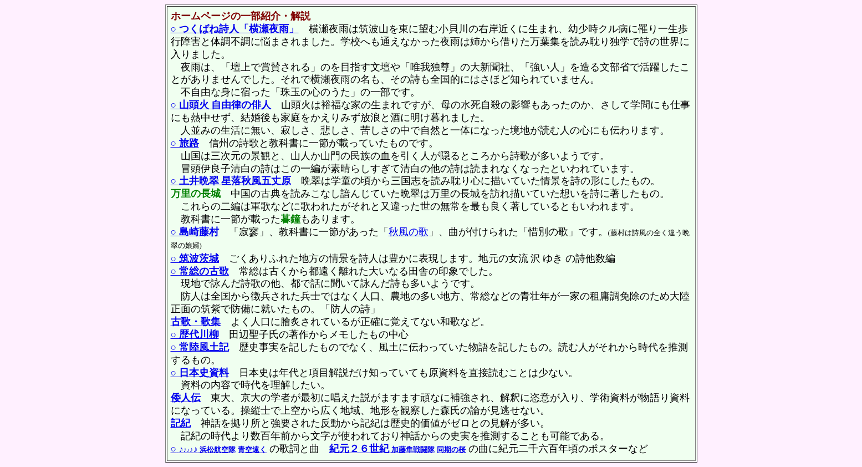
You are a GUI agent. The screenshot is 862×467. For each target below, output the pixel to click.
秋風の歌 (409, 231)
